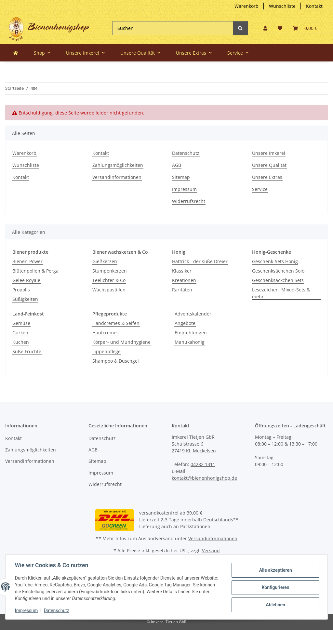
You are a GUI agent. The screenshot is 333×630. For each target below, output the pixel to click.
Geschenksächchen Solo (278, 271)
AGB (176, 165)
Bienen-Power (27, 261)
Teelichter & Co (109, 280)
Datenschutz (185, 153)
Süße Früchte (26, 351)
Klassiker (182, 271)
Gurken (20, 332)
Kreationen (184, 280)
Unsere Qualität (269, 165)
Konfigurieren (274, 587)
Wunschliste (282, 6)
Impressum (184, 189)
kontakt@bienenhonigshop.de (204, 478)
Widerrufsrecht (188, 201)
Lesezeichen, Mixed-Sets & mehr (281, 293)
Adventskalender (193, 314)
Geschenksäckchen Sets (278, 280)
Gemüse (21, 323)
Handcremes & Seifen (116, 323)
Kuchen (20, 342)
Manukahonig (190, 342)
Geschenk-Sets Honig (275, 261)
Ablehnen (274, 604)
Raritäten (182, 290)
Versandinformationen (116, 177)
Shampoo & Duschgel (115, 361)
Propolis (21, 290)
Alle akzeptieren (274, 570)
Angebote (185, 323)
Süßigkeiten (25, 299)
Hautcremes (105, 332)
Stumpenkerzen (109, 271)
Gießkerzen (104, 261)
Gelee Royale (26, 280)
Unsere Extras (267, 177)
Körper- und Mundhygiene (121, 342)
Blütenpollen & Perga (35, 271)
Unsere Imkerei (268, 153)
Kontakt (314, 6)
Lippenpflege (106, 351)
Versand (211, 550)
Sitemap (181, 177)
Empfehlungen (191, 332)
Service (260, 189)
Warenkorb (246, 6)
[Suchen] (172, 28)
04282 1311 (203, 464)
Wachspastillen (109, 290)
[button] (265, 28)
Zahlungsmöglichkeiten (117, 165)
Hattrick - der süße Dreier (200, 261)
